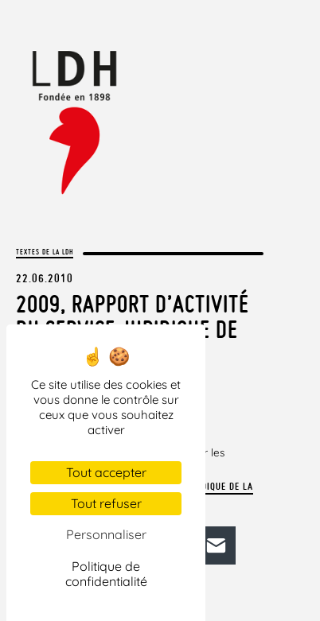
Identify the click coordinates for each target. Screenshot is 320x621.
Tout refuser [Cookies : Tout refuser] (106, 503)
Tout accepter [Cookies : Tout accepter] (106, 472)
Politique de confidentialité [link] (106, 573)
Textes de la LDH (44, 251)
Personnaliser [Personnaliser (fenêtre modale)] (106, 534)
